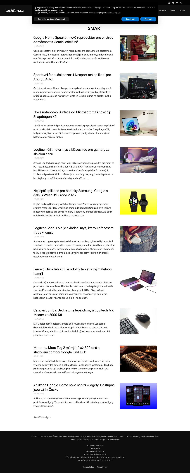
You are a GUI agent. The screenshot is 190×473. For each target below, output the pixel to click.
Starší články (40, 417)
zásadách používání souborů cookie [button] (48, 10)
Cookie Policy (101, 467)
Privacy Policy (88, 467)
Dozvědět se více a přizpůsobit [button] (51, 19)
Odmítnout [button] (130, 19)
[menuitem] (177, 10)
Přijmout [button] (148, 19)
